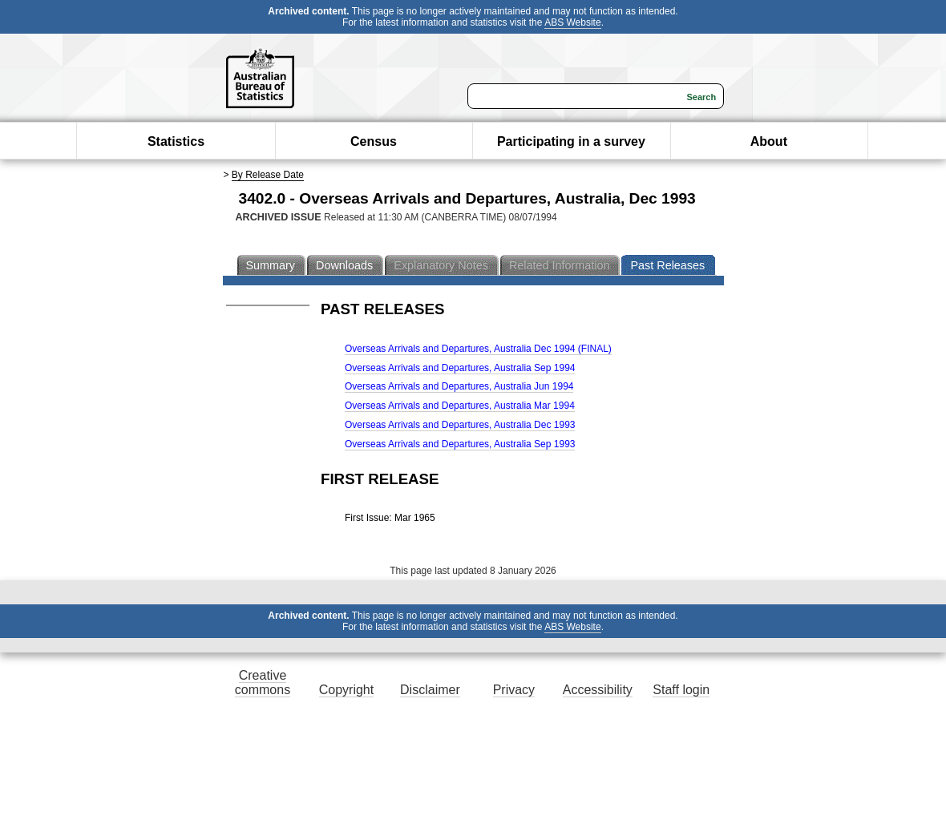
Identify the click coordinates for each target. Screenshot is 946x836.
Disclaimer (430, 690)
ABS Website (572, 22)
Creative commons (262, 682)
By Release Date (268, 174)
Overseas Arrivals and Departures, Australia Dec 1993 (460, 424)
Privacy (514, 690)
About (768, 141)
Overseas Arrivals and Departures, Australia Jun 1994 (459, 386)
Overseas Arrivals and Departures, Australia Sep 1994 (460, 368)
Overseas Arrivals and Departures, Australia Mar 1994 (460, 405)
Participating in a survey (571, 141)
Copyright (346, 690)
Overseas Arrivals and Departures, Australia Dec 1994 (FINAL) (478, 348)
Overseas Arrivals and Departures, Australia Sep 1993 (460, 444)
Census (373, 141)
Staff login (681, 690)
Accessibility (598, 690)
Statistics (176, 141)
